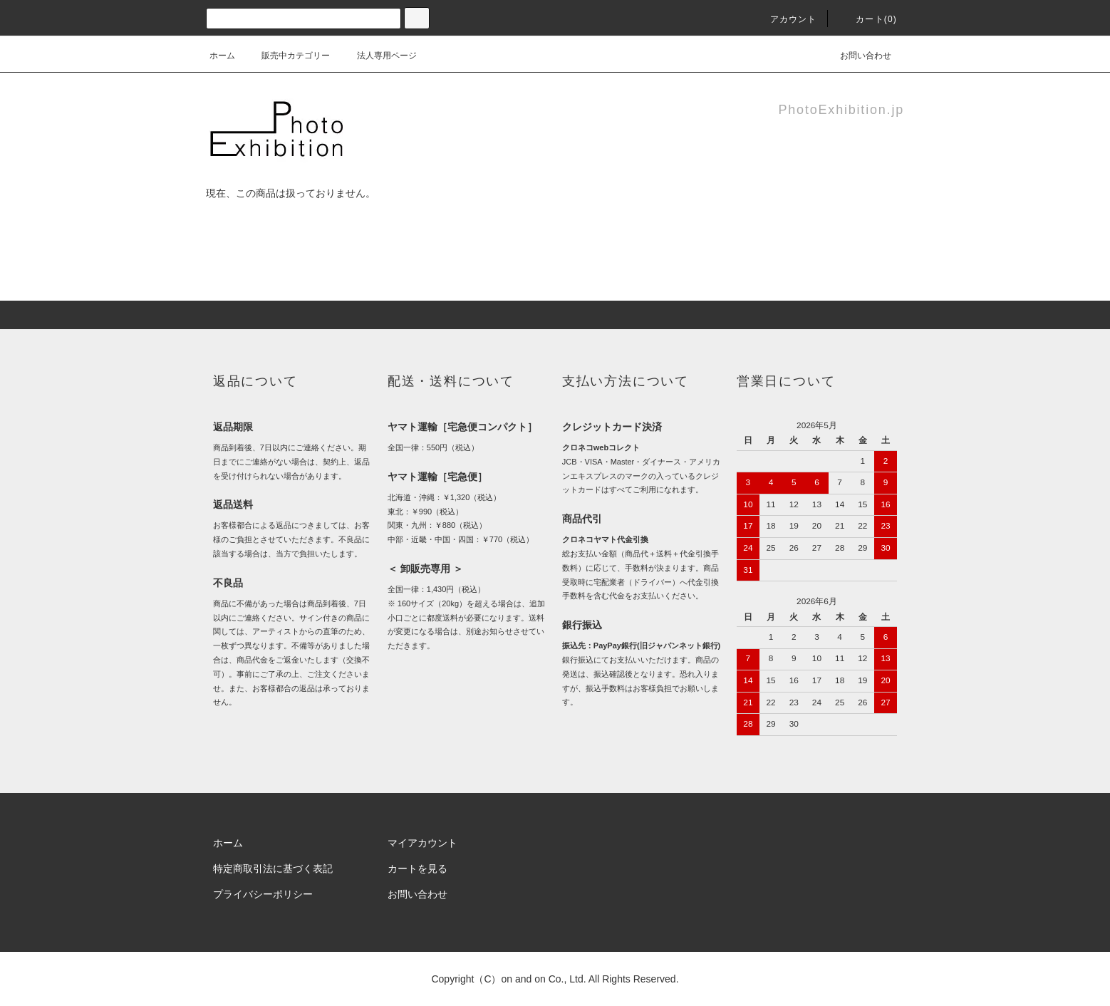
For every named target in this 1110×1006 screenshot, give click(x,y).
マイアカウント (422, 843)
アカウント (785, 19)
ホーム (222, 56)
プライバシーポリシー (263, 894)
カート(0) (868, 19)
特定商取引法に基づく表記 (273, 868)
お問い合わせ (857, 56)
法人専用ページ (378, 56)
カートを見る (417, 868)
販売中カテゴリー (287, 56)
